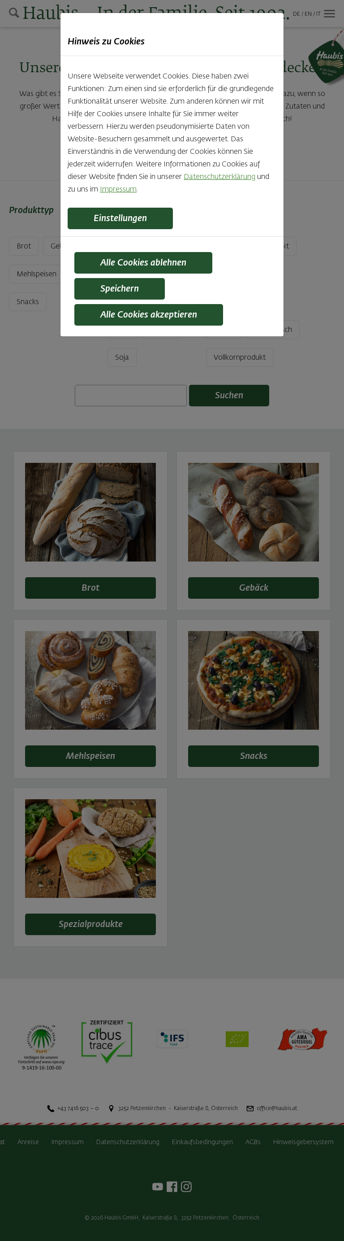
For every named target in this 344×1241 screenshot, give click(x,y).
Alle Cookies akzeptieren (148, 314)
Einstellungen (120, 218)
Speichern (119, 288)
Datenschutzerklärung (219, 177)
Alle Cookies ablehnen (143, 262)
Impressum (118, 189)
